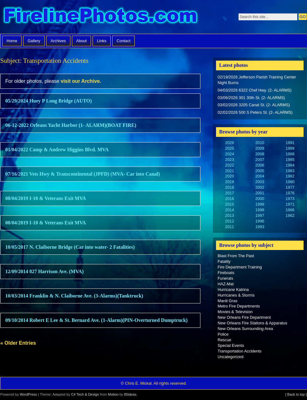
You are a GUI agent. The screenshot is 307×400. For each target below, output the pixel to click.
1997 (259, 215)
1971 (289, 204)
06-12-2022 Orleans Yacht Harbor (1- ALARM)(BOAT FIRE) (70, 125)
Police (223, 334)
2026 (229, 142)
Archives (58, 40)
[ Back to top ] (296, 394)
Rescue (224, 340)
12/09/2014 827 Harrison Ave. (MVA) (44, 271)
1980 (289, 181)
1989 (289, 148)
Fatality (224, 261)
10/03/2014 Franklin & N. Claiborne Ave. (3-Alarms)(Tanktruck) (74, 295)
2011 (229, 226)
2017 (229, 193)
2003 (259, 181)
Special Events (231, 345)
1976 (289, 193)
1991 (289, 142)
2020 (229, 176)
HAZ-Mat (226, 284)
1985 (289, 159)
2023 (229, 159)
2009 (259, 148)
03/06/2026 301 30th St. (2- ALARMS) (251, 97)
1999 (259, 204)
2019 (229, 181)
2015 (229, 204)
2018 (229, 187)
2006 (259, 165)
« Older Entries (18, 343)
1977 (289, 187)
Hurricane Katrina (233, 289)
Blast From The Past (236, 255)
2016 (229, 198)
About (81, 40)
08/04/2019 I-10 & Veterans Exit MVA (45, 198)
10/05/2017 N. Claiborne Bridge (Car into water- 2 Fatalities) (70, 247)
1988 (289, 154)
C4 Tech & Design (85, 394)
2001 (259, 193)
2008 (259, 154)
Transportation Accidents (239, 351)
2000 (259, 198)
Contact (123, 40)
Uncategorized (231, 356)
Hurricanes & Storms (236, 295)
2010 (259, 142)
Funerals (225, 278)
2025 (229, 148)
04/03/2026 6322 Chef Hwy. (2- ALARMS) (255, 90)
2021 (229, 170)
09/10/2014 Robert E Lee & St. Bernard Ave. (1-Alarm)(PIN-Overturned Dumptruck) (96, 320)
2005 (259, 170)
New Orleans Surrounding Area (245, 328)
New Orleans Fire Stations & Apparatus (252, 323)
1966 (289, 210)
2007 (259, 159)
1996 (259, 221)
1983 (289, 170)
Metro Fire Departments (239, 306)
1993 (259, 226)
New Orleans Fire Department (244, 317)
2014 (229, 210)
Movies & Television (235, 311)
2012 (229, 221)
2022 (229, 165)
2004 (259, 176)
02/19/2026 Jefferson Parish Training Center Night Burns (257, 80)
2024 (229, 154)
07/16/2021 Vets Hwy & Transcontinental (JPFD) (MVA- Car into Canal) (82, 174)
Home (12, 40)
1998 (259, 210)
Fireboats (226, 272)
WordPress (28, 394)
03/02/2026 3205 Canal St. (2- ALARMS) (254, 104)
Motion (113, 394)
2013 (229, 215)
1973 (289, 198)
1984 (289, 165)
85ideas (130, 394)
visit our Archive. (81, 81)
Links (101, 40)
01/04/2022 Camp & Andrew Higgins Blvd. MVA (57, 149)
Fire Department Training (240, 267)
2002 (259, 187)
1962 (289, 215)
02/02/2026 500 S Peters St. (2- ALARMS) (255, 112)
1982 (289, 176)
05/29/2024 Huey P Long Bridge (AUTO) (48, 100)
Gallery (34, 40)
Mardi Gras (227, 300)
